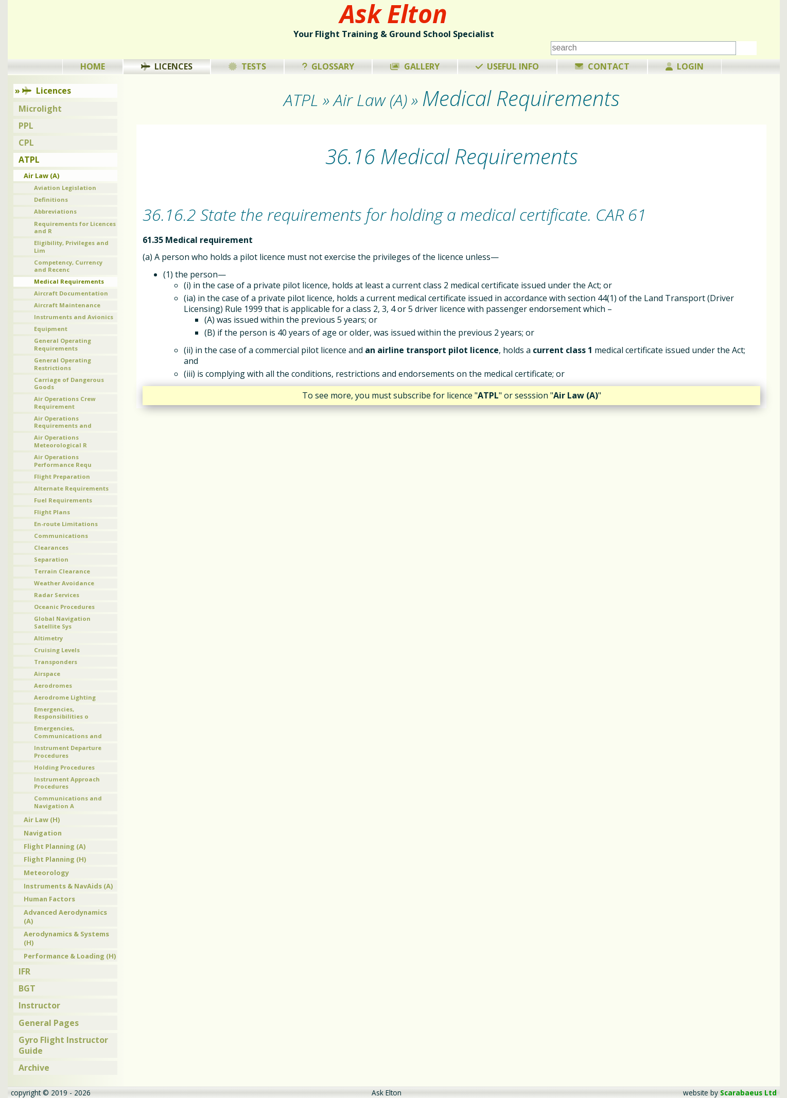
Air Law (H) (42, 819)
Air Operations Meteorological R (60, 441)
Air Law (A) (41, 175)
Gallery (415, 66)
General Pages (49, 1023)
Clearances (51, 547)
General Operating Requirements (62, 344)
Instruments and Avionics (73, 317)
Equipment (50, 329)
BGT (27, 988)
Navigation (43, 833)
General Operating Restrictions (62, 364)
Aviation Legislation (65, 187)
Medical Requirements (69, 281)
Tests (247, 66)
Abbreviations (55, 211)
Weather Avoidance (64, 583)
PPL (26, 125)
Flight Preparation (62, 476)
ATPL (29, 159)
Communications (61, 535)
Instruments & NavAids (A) (68, 886)
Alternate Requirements (71, 488)
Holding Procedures (64, 767)
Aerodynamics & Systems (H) (66, 938)
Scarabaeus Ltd (748, 1092)
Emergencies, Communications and (68, 732)
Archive (34, 1067)
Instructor (39, 1005)
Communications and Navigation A (68, 802)
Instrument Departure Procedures (67, 751)
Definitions (51, 199)
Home (92, 66)
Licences (167, 66)
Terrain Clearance (62, 571)
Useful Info (507, 66)
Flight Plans (52, 512)
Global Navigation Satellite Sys (62, 622)
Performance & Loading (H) (70, 956)
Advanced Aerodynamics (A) (65, 917)
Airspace (47, 673)
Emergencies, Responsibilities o (61, 713)
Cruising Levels (57, 650)
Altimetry (48, 638)
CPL (26, 142)
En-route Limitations (66, 524)
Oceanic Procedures (64, 607)
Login (685, 66)
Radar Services (56, 595)
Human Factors (49, 898)
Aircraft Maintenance (67, 305)
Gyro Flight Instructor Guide (63, 1045)
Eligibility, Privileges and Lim (71, 246)
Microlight (40, 108)
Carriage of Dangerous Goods (69, 383)
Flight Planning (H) (55, 859)
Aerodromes (53, 685)
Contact (602, 66)
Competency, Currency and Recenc (68, 266)
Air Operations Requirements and (63, 422)
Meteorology (46, 872)
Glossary (328, 66)
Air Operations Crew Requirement (65, 402)
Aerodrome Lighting (65, 697)
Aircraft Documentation (71, 293)
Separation (51, 559)
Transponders (55, 662)
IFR (24, 971)
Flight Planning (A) (54, 846)
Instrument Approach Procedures (67, 783)
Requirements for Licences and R (75, 227)
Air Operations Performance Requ (63, 460)
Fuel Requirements (63, 500)
